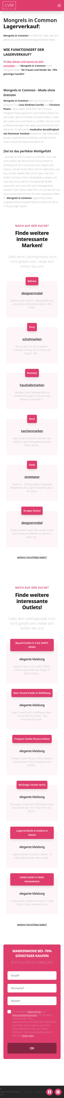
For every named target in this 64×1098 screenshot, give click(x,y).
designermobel (31, 293)
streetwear (32, 477)
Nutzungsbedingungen (24, 1015)
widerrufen (28, 1035)
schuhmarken (32, 339)
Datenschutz (34, 1011)
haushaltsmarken (32, 385)
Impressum (28, 1091)
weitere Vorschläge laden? (32, 557)
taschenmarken (32, 431)
